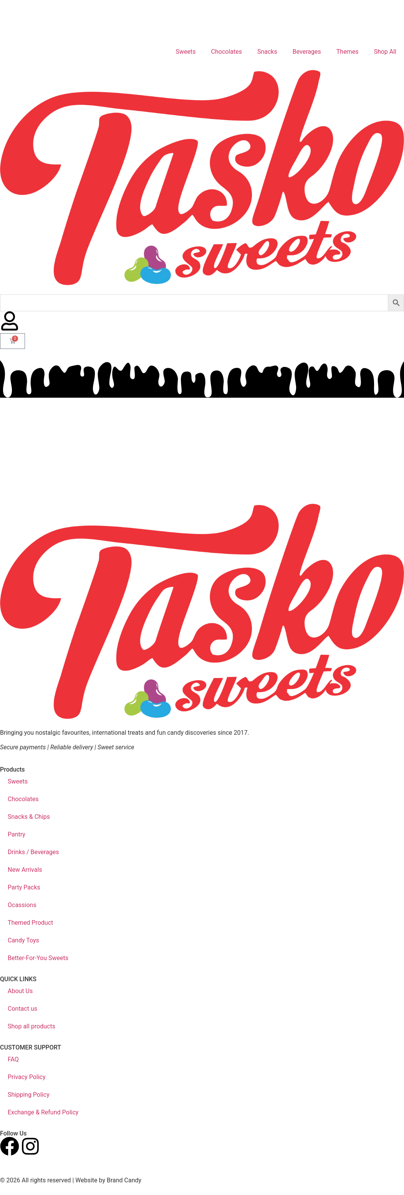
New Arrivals (25, 869)
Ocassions (22, 905)
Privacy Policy (27, 1077)
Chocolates (226, 51)
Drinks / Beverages (33, 852)
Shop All (385, 51)
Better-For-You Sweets (38, 958)
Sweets (186, 51)
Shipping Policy (29, 1094)
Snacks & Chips (29, 816)
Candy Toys (23, 940)
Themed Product (30, 922)
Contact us (22, 1008)
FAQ (13, 1059)
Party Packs (24, 887)
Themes (347, 51)
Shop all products (31, 1026)
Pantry (16, 834)
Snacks (267, 51)
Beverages (307, 51)
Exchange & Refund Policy (43, 1112)
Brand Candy (124, 1180)
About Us (20, 991)
